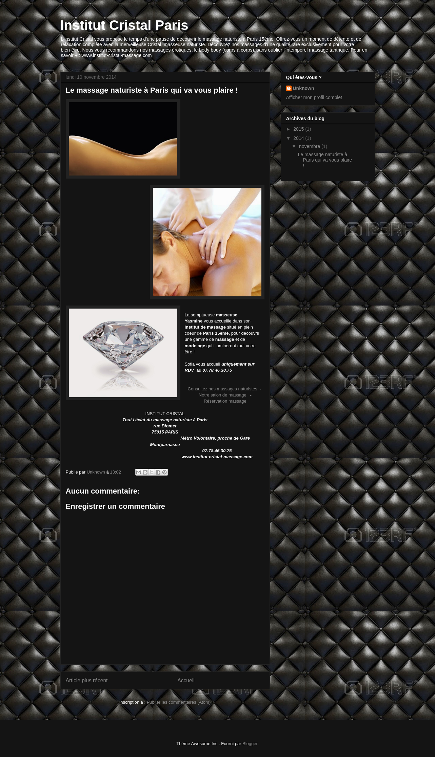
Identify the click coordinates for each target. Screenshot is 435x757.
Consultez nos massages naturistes (222, 388)
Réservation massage (225, 401)
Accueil (185, 680)
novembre (310, 146)
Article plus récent (87, 680)
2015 (299, 129)
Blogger (249, 743)
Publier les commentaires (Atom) (179, 702)
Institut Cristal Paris (124, 25)
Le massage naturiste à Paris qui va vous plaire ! (325, 160)
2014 (299, 138)
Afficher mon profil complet (314, 97)
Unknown (303, 88)
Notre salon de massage (223, 395)
